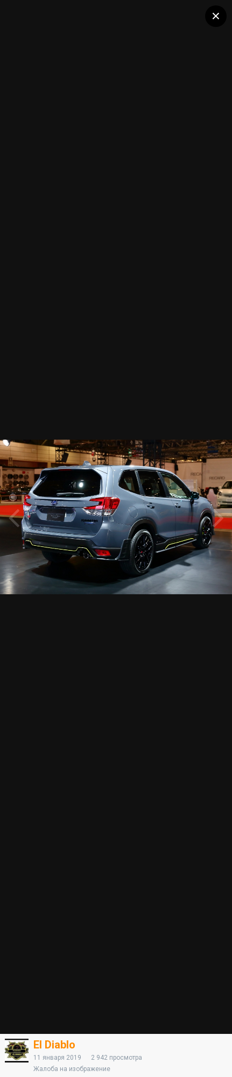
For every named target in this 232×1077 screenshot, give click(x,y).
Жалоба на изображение (71, 1069)
